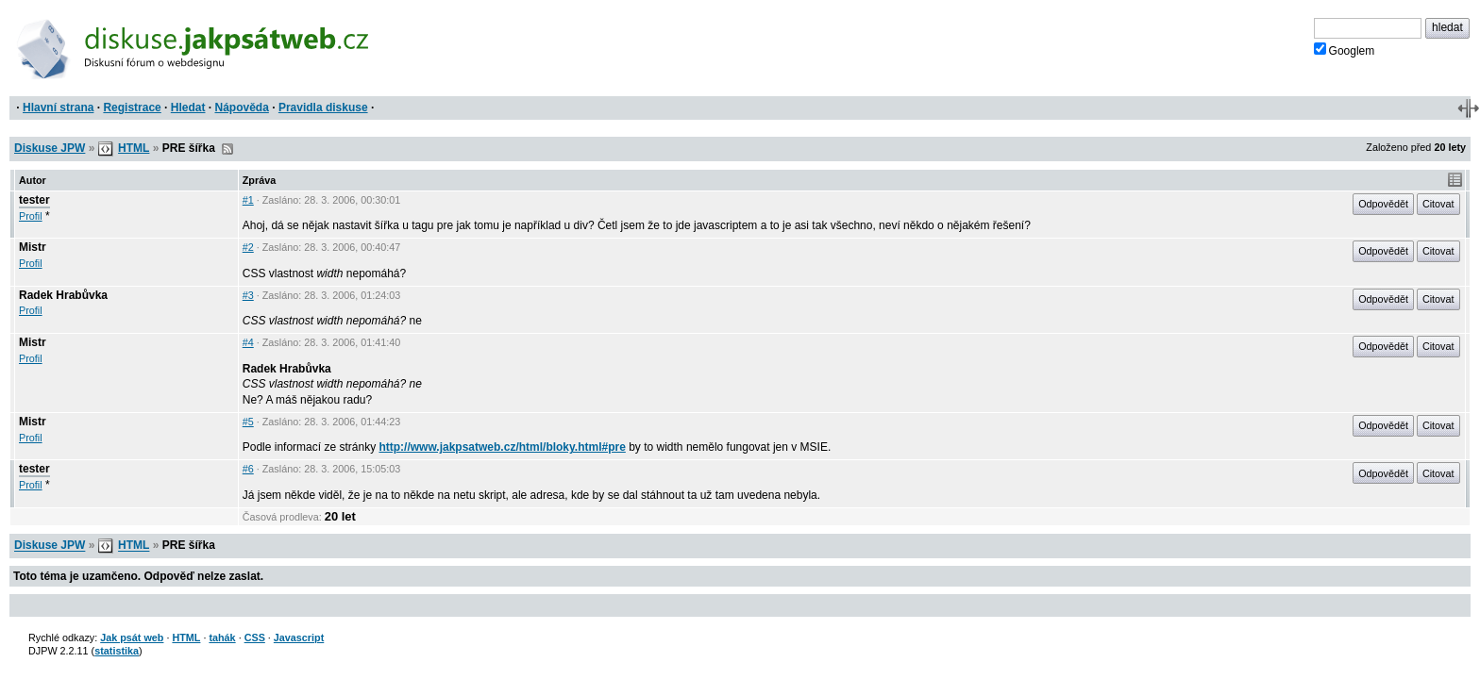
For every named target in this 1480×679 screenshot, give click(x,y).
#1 (248, 200)
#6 (248, 468)
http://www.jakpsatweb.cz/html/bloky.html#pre (501, 447)
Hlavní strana (58, 107)
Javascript (299, 637)
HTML (133, 148)
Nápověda (242, 107)
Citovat (1438, 203)
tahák (222, 637)
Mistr (32, 247)
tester (34, 200)
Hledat (188, 107)
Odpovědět (1383, 203)
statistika (116, 650)
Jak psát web (131, 637)
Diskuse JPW (49, 148)
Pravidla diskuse (323, 107)
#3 (248, 295)
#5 (248, 421)
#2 (248, 247)
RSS (227, 149)
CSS (254, 637)
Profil (30, 216)
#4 (248, 342)
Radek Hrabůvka (63, 295)
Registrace (131, 107)
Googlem (1344, 50)
